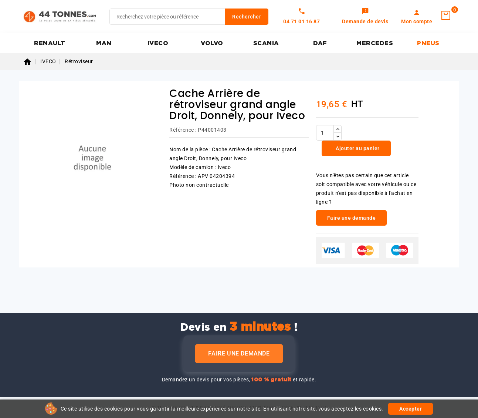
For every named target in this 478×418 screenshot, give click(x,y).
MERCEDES (374, 43)
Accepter (410, 409)
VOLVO (212, 43)
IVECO (158, 43)
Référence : (183, 130)
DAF (320, 43)
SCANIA (266, 43)
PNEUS (428, 43)
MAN (104, 43)
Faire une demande (238, 353)
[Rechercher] (188, 17)
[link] (365, 16)
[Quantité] (325, 133)
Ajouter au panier (357, 148)
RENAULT (49, 43)
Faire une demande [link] (351, 218)
